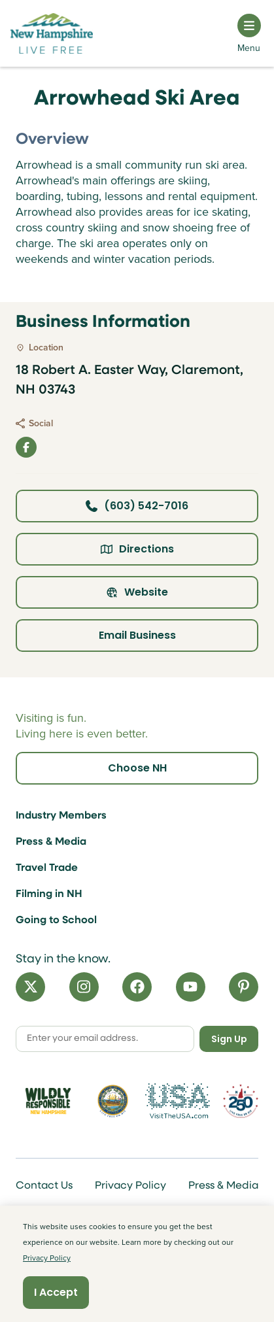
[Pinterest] (243, 987)
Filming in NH (49, 894)
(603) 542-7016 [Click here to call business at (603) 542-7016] (137, 505)
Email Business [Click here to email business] (137, 635)
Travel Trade (47, 868)
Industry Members (61, 816)
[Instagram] (84, 987)
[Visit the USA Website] (177, 1101)
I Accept (56, 1292)
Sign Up (229, 1038)
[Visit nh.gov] (113, 1100)
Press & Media (51, 842)
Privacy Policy (130, 1186)
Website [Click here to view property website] (137, 592)
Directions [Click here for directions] (137, 548)
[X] (30, 987)
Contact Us (44, 1186)
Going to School (56, 920)
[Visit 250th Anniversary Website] (240, 1101)
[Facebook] (137, 987)
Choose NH (137, 767)
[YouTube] (190, 987)
